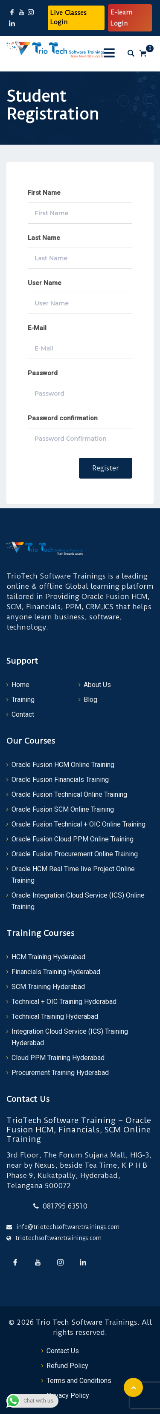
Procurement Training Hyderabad (60, 1073)
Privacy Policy (68, 1395)
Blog (90, 700)
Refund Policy (67, 1366)
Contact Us (63, 1351)
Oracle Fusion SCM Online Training (63, 809)
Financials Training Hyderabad (56, 972)
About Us (97, 685)
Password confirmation (63, 418)
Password (43, 373)
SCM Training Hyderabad (48, 987)
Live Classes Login (68, 17)
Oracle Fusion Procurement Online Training (75, 854)
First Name (44, 193)
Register (105, 468)
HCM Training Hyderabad (48, 957)
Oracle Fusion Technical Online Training (69, 794)
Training (23, 700)
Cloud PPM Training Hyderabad (58, 1058)
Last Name (44, 238)
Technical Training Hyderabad (55, 1016)
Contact (23, 714)
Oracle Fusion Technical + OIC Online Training (78, 824)
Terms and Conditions (79, 1381)
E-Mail (37, 328)
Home (20, 685)
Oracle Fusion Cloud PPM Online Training (73, 839)
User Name (44, 283)
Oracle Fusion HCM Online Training (63, 765)
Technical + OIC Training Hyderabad (64, 1002)
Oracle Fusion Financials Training (60, 779)
